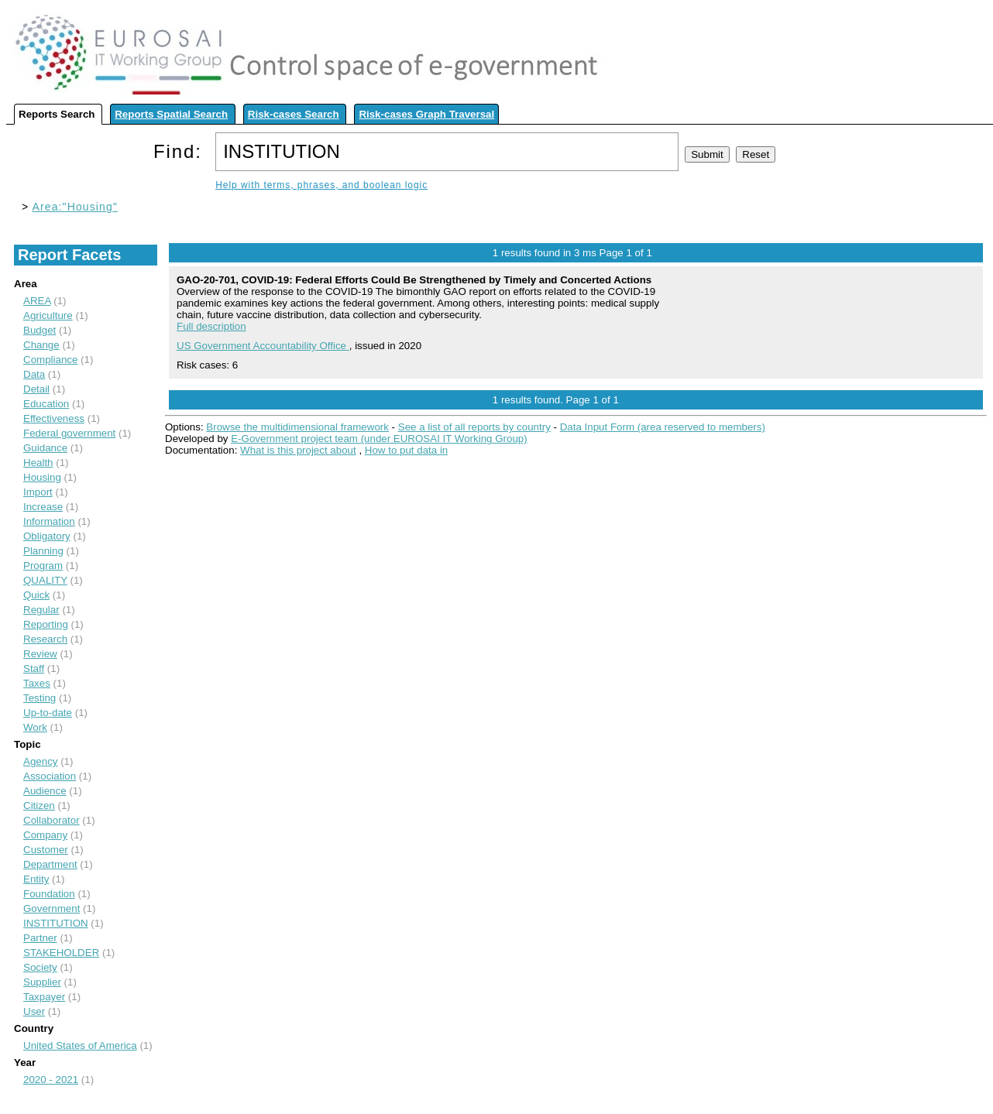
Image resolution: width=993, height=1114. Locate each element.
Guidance (45, 448)
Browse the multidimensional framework (297, 427)
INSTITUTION (55, 923)
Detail (36, 389)
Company (45, 835)
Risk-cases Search (293, 114)
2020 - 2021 (50, 1079)
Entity (36, 879)
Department (50, 864)
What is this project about (298, 450)
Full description (211, 326)
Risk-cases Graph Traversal (426, 114)
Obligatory (46, 536)
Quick (36, 595)
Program (43, 565)
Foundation (49, 894)
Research (45, 639)
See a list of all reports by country (474, 427)
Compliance (50, 359)
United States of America (80, 1045)
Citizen (39, 805)
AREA (37, 301)
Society (40, 967)
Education (46, 404)
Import (38, 492)
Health (38, 462)
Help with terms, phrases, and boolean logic (321, 185)
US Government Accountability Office (263, 345)
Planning (43, 551)
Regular (41, 609)
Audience (45, 791)
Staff (33, 668)
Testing (39, 698)
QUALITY (45, 580)
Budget (39, 330)
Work (35, 727)
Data (34, 374)
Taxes (36, 683)
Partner (40, 938)
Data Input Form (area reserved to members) (662, 427)
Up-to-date (47, 712)
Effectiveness (53, 418)
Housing (42, 477)
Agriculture (48, 315)
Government (51, 908)
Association (49, 776)
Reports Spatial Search (171, 114)
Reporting (45, 624)
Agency (40, 761)
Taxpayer (44, 997)
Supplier (42, 982)
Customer (45, 849)
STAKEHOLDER (61, 952)
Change (41, 345)
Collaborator (51, 820)
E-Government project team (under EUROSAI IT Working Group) (379, 438)
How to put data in (406, 450)
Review (40, 654)
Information (49, 521)
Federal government (69, 433)
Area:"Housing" (75, 207)
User (34, 1011)
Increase (43, 506)
